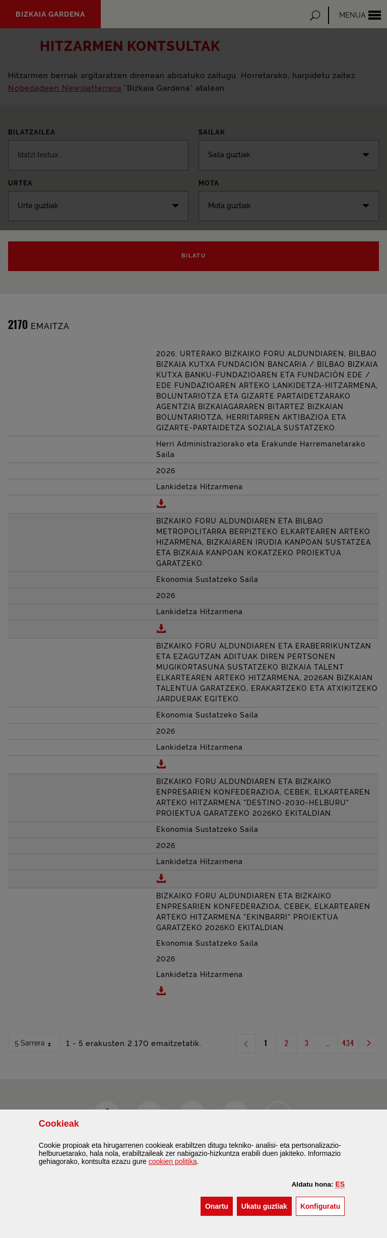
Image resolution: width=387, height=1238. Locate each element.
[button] (340, 1184)
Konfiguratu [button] (322, 1205)
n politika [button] (173, 1161)
